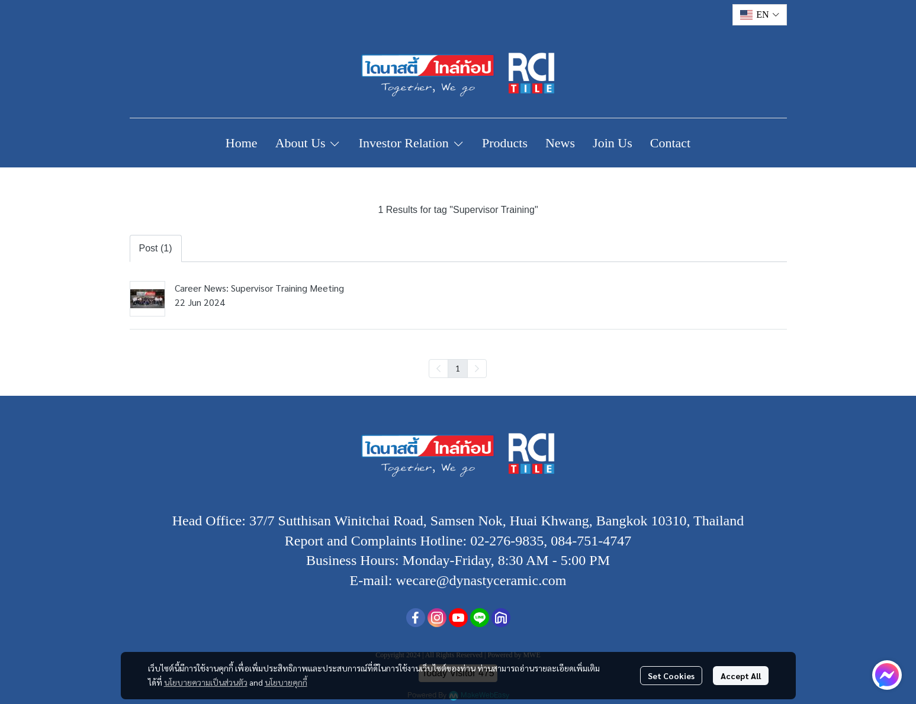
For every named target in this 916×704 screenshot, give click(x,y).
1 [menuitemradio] (457, 368)
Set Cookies (671, 675)
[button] (759, 14)
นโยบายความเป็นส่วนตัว (206, 682)
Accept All (741, 675)
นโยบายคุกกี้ (286, 682)
